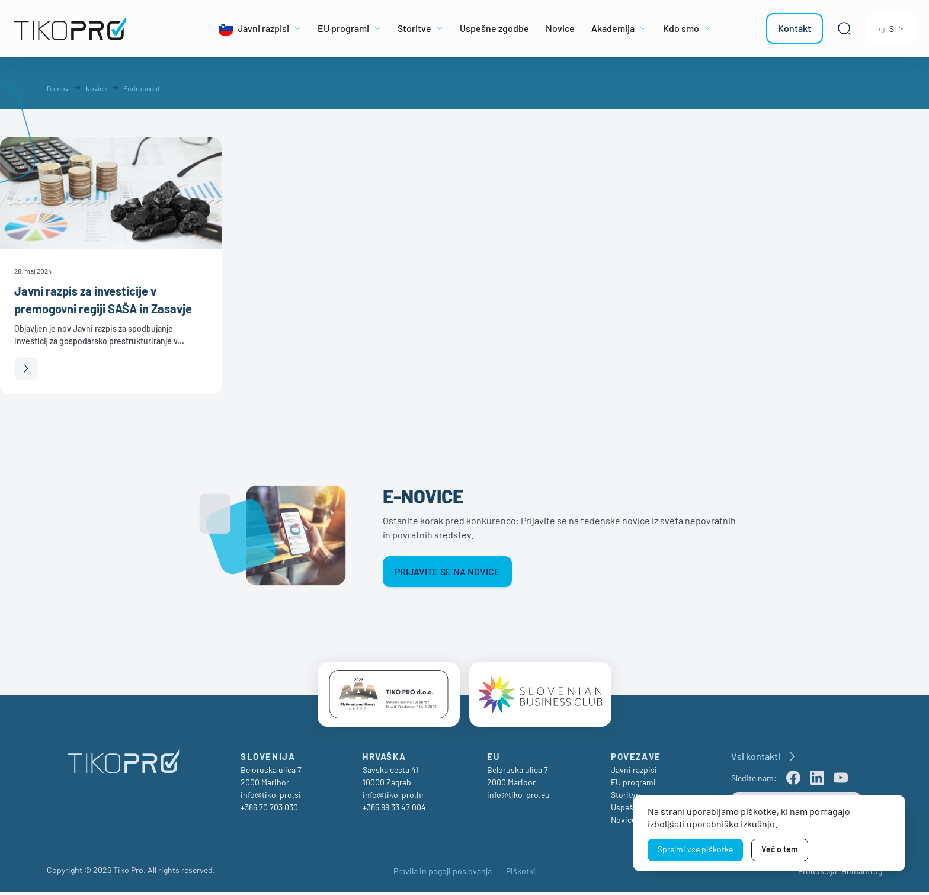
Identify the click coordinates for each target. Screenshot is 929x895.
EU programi (633, 785)
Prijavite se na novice (447, 571)
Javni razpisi (634, 773)
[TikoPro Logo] (97, 28)
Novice (623, 822)
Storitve (625, 798)
